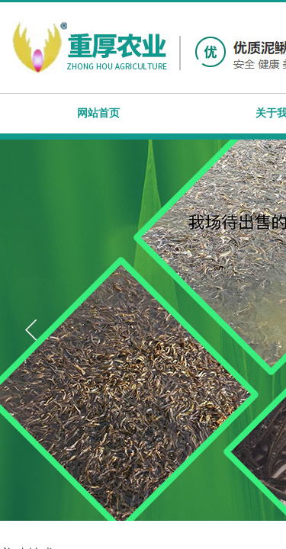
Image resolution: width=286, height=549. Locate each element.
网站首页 (98, 113)
